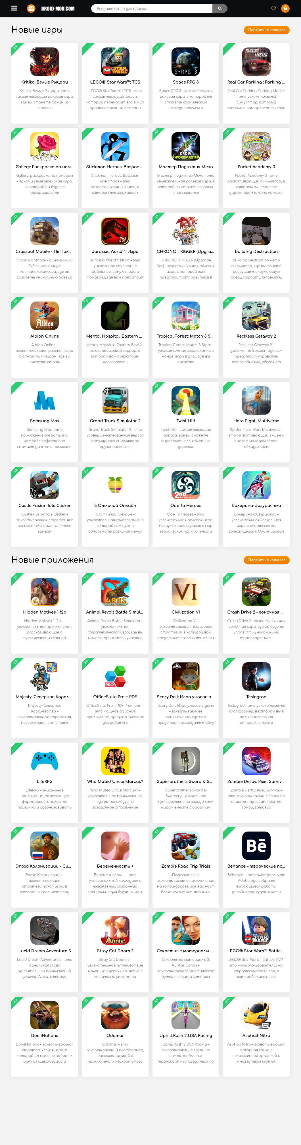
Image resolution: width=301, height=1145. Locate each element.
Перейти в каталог (266, 30)
